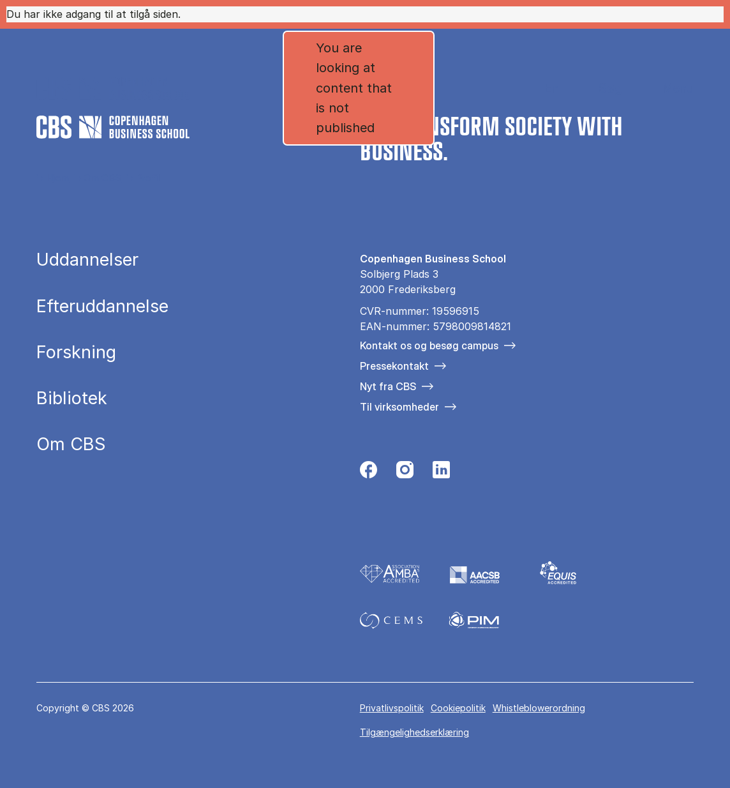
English (541, 88)
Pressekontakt (394, 366)
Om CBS (102, 178)
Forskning (76, 352)
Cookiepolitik (458, 707)
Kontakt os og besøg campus (429, 345)
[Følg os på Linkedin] (441, 473)
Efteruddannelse (102, 306)
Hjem (57, 178)
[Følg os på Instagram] (404, 473)
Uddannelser (87, 259)
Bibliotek (71, 398)
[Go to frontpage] (113, 88)
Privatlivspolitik (392, 707)
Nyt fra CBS (388, 386)
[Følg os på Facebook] (368, 473)
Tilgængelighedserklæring (414, 732)
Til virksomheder (399, 406)
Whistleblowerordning (539, 707)
